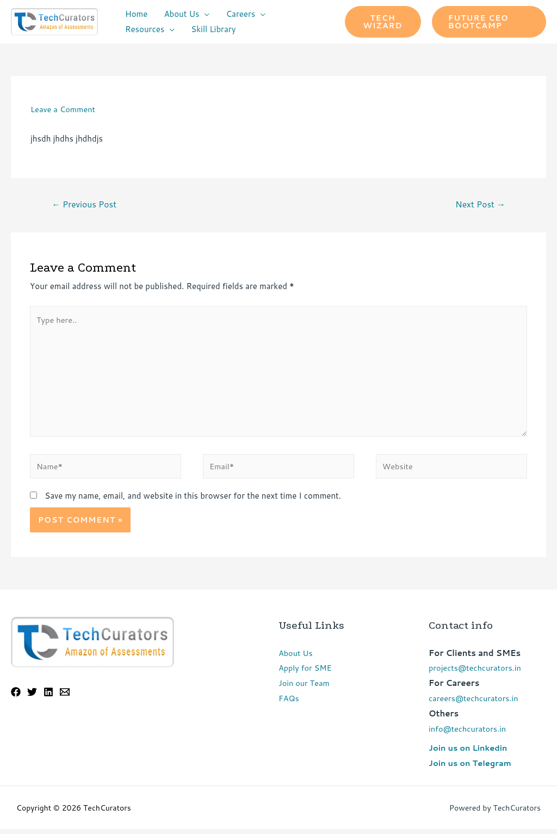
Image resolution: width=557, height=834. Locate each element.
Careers (240, 14)
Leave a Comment (63, 109)
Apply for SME (305, 673)
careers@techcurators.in (475, 703)
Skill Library (213, 29)
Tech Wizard (383, 22)
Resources (144, 29)
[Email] (65, 697)
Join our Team (304, 688)
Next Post (479, 205)
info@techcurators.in (469, 733)
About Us (181, 14)
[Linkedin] (48, 697)
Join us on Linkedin (469, 752)
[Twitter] (32, 697)
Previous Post (85, 205)
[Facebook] (16, 697)
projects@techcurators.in (476, 673)
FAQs (289, 703)
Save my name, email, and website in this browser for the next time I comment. (193, 500)
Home (136, 14)
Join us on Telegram (471, 768)
